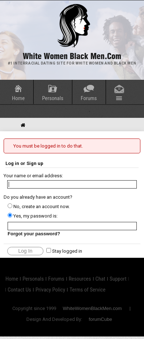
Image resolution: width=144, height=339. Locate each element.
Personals (52, 98)
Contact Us (19, 290)
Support (118, 279)
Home (18, 98)
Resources (80, 279)
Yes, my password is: (33, 216)
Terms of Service (87, 290)
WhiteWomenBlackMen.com (92, 308)
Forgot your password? (34, 233)
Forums (89, 98)
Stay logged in (64, 251)
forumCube (100, 319)
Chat (100, 279)
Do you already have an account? (38, 197)
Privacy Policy (50, 290)
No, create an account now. (39, 206)
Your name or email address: (33, 175)
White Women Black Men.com (72, 56)
